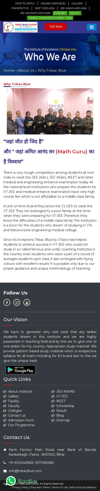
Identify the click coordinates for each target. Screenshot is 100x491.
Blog (58, 415)
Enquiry (60, 13)
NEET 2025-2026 (44, 8)
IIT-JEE (60, 396)
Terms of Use (60, 487)
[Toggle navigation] (92, 27)
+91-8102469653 (21, 463)
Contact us (14, 415)
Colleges (12, 411)
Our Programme (19, 425)
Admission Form (18, 420)
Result (75, 13)
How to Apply (25, 3)
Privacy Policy (20, 487)
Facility (11, 401)
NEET (58, 401)
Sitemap (61, 420)
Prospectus (20, 8)
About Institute (17, 391)
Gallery (77, 3)
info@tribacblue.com (25, 471)
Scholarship (63, 406)
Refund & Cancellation (83, 487)
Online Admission (53, 3)
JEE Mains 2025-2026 (73, 8)
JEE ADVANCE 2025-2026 (35, 13)
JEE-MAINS (63, 391)
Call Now (55, 26)
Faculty (11, 406)
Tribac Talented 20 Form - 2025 (50, 17)
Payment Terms (40, 487)
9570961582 (44, 463)
